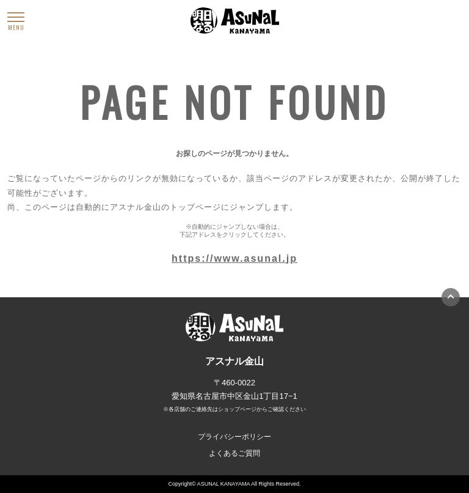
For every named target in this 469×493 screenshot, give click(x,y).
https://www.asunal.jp (234, 258)
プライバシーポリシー (234, 436)
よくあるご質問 (234, 453)
